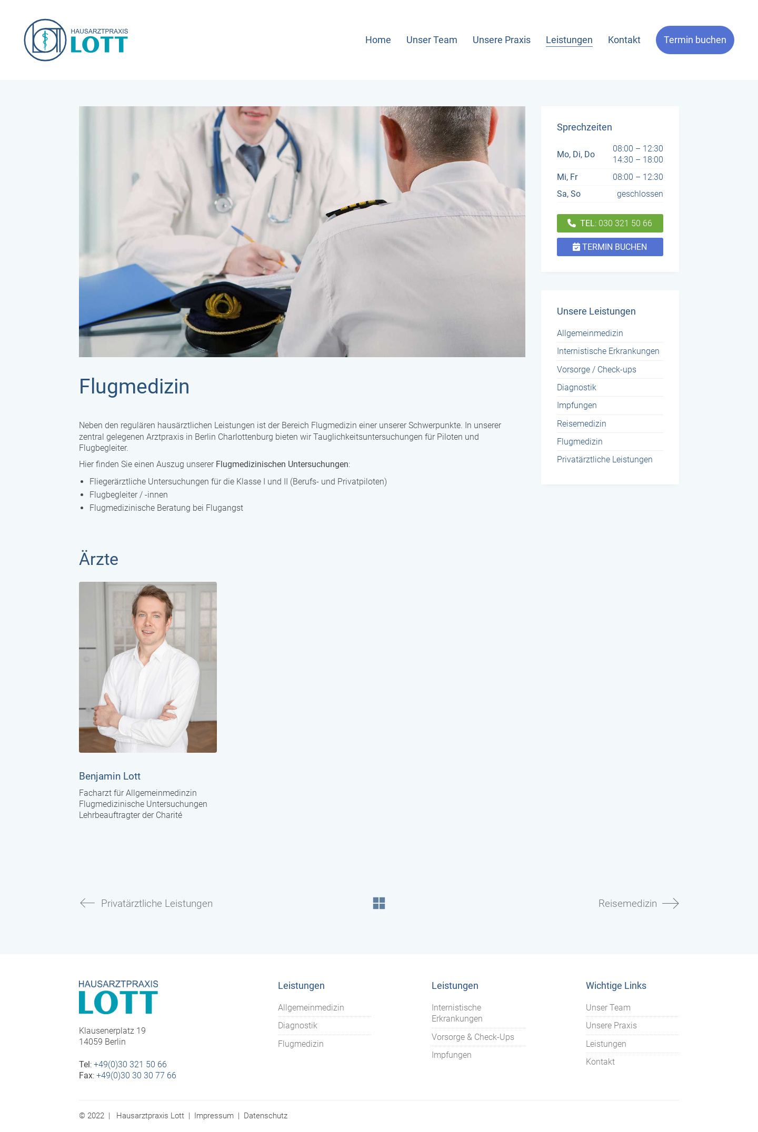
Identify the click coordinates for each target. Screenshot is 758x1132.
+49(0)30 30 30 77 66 (136, 1075)
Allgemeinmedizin (590, 333)
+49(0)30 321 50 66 (130, 1064)
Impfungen (577, 405)
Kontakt (600, 1062)
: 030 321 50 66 (609, 223)
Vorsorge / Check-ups (596, 370)
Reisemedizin (581, 424)
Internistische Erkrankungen (608, 351)
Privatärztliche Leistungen (605, 459)
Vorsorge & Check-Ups (473, 1037)
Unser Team (608, 1008)
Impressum (214, 1115)
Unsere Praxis (611, 1025)
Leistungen (606, 1044)
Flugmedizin (580, 442)
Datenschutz (265, 1115)
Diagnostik (576, 387)
